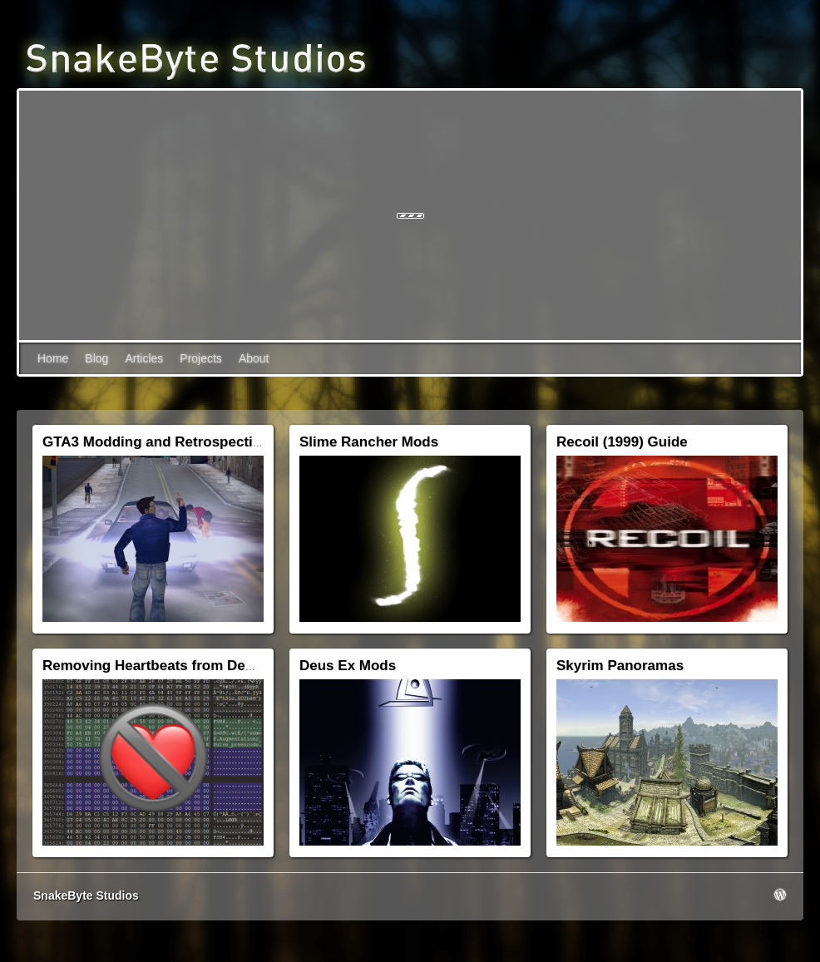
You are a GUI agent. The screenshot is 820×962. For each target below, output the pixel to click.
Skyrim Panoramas (620, 665)
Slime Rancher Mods (368, 442)
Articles (144, 358)
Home (52, 358)
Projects (201, 358)
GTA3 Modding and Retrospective (155, 442)
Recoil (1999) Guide (622, 442)
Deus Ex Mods (347, 665)
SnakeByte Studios (86, 895)
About (254, 358)
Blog (96, 358)
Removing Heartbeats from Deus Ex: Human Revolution (229, 665)
